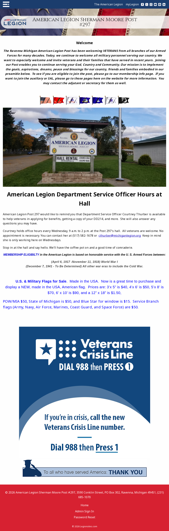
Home (85, 505)
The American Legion (108, 4)
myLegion (132, 4)
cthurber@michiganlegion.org (120, 236)
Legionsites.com (88, 526)
